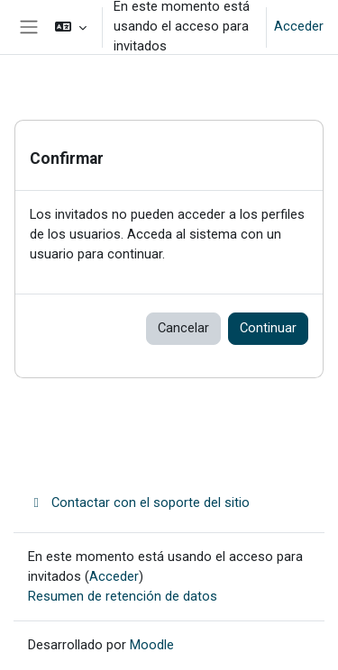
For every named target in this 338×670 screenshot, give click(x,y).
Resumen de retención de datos (122, 596)
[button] (70, 27)
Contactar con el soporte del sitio (139, 502)
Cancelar (183, 328)
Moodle (152, 645)
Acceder (299, 26)
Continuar (268, 328)
